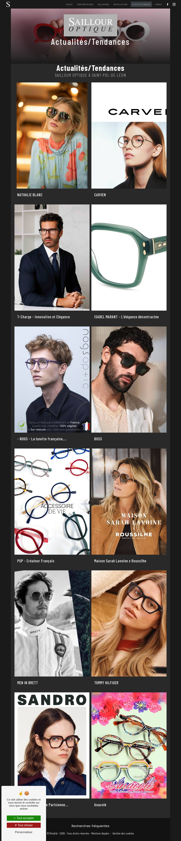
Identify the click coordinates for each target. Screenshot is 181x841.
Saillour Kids (103, 4)
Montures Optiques (85, 4)
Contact (158, 4)
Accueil (69, 4)
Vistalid (53, 833)
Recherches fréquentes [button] (90, 826)
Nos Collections (120, 4)
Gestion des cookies (123, 833)
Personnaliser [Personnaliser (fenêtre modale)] (23, 832)
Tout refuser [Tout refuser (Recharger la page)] (24, 825)
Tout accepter (24, 818)
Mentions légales (100, 833)
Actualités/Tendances (141, 4)
